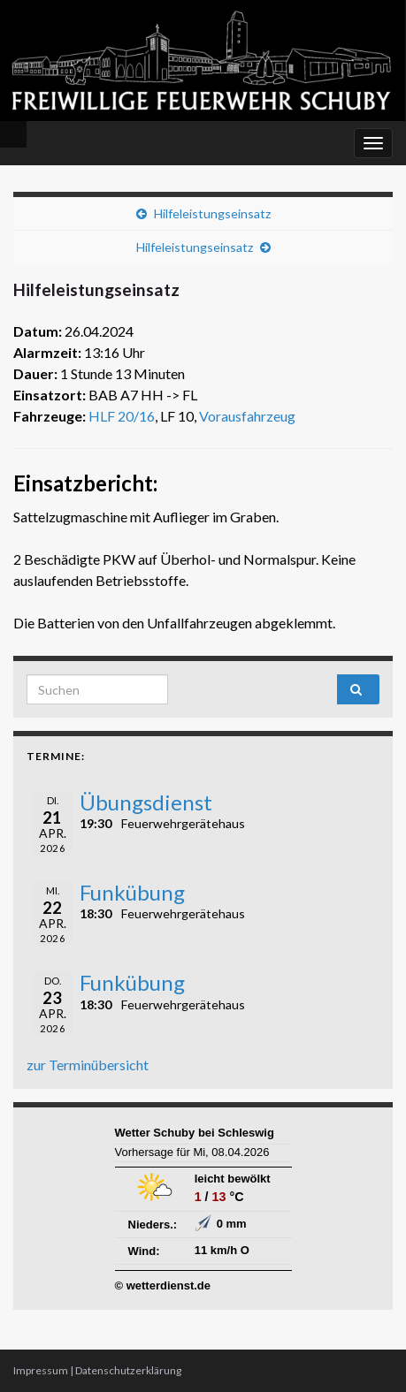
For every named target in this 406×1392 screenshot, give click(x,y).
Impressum (40, 1370)
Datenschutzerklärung (128, 1370)
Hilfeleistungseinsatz (212, 213)
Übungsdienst (146, 802)
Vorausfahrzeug (247, 415)
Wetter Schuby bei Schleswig (194, 1132)
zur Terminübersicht (88, 1064)
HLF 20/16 (121, 415)
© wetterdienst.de (163, 1285)
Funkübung (132, 892)
